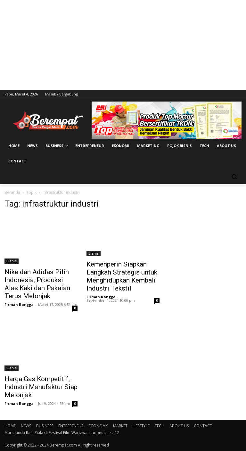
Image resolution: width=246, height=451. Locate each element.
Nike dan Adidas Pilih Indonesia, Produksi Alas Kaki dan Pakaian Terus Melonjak (37, 284)
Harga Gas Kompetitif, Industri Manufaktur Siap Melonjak (41, 387)
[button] (234, 176)
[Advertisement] (123, 45)
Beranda (12, 192)
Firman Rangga (19, 304)
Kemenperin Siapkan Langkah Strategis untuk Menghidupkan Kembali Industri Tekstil (121, 276)
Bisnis (11, 261)
